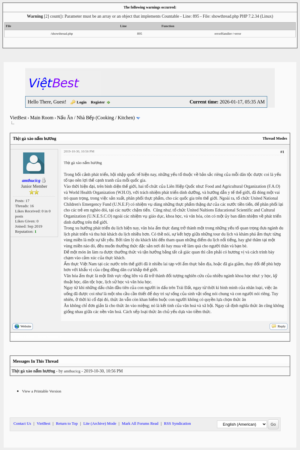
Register (98, 102)
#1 (282, 151)
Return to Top (67, 423)
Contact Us (22, 423)
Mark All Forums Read (140, 423)
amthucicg (72, 371)
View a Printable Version (41, 391)
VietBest (18, 117)
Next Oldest (25, 336)
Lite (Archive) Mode (99, 423)
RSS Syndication (177, 423)
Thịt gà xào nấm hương (83, 162)
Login (82, 102)
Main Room (41, 117)
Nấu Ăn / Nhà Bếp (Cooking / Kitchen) (96, 117)
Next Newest (48, 336)
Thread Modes (275, 138)
